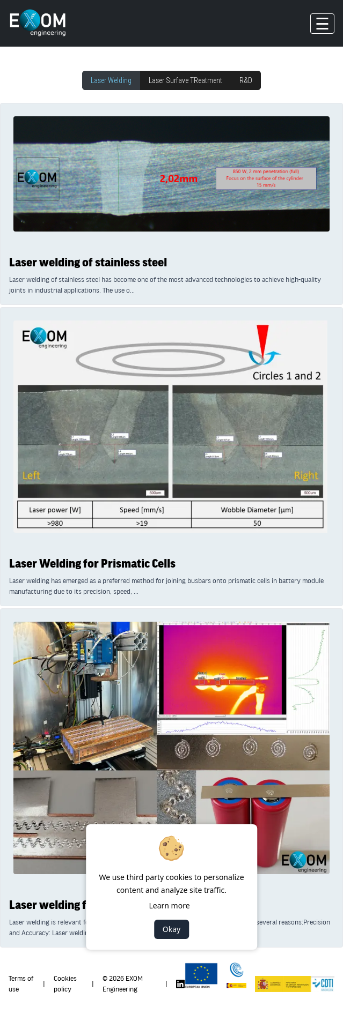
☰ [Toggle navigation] (322, 23)
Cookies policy (65, 984)
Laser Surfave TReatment (185, 80)
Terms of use (21, 984)
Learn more (169, 905)
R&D (245, 80)
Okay (171, 929)
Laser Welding (111, 80)
